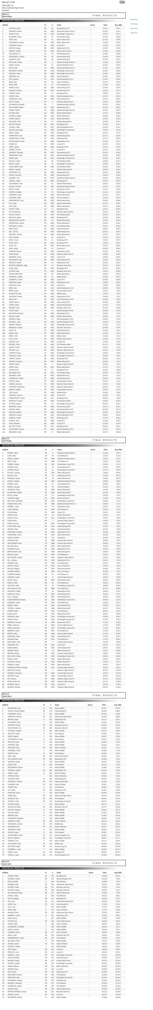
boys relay (134, 19)
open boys (134, 28)
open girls (134, 33)
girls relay (134, 24)
